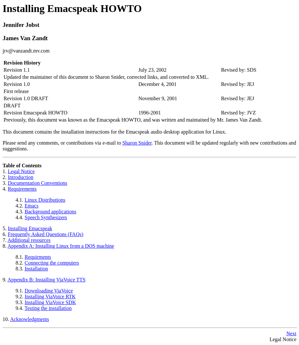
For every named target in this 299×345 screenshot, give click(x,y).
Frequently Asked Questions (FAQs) (45, 234)
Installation (36, 268)
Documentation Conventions (37, 183)
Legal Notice (21, 171)
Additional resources (29, 240)
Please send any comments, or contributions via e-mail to (62, 143)
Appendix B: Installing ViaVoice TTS (46, 279)
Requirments (38, 257)
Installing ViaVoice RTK (50, 296)
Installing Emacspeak (30, 228)
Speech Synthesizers (46, 217)
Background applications (50, 211)
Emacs (32, 205)
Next (291, 333)
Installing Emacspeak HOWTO (72, 8)
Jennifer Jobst (21, 24)
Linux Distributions (45, 200)
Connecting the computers (52, 263)
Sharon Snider (137, 143)
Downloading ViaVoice (49, 290)
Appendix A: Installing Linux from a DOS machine (60, 246)
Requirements (22, 189)
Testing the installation (48, 308)
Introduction (20, 177)
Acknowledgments (29, 319)
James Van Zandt (25, 38)
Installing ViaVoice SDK (50, 302)
